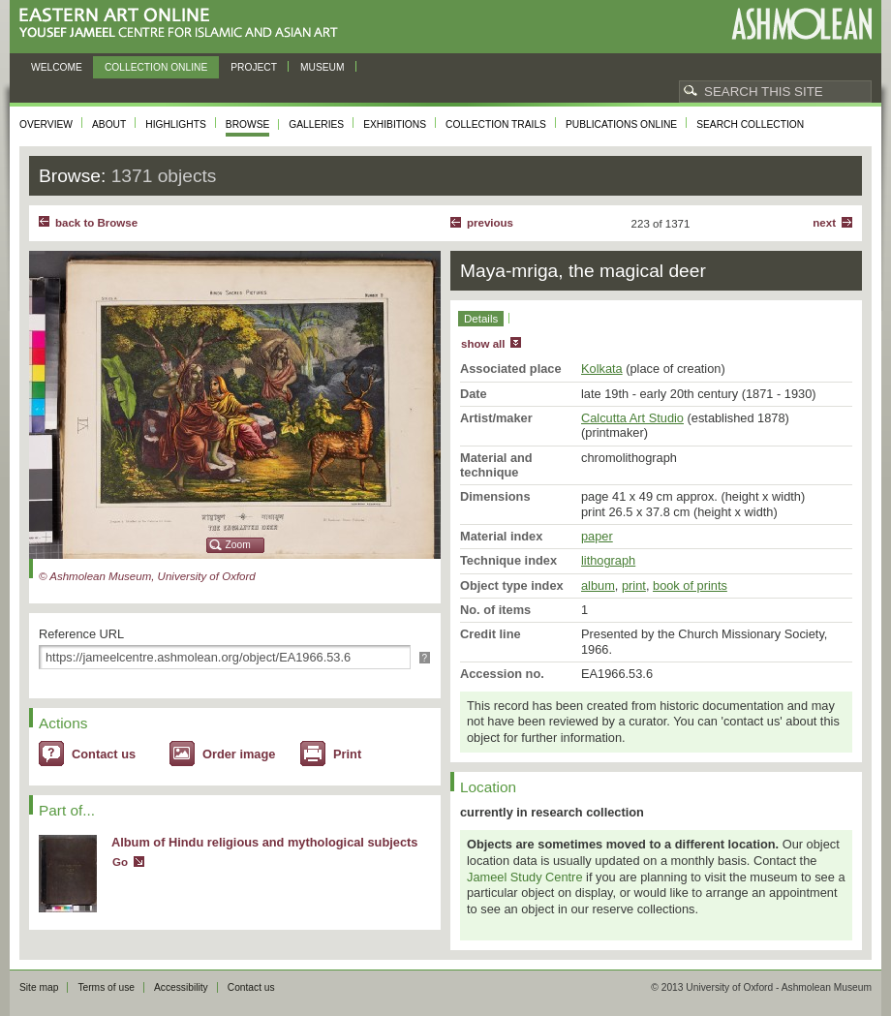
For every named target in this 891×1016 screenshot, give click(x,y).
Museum (322, 67)
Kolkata (602, 368)
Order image (238, 754)
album (598, 585)
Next (824, 223)
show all (483, 344)
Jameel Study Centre (525, 877)
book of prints (690, 585)
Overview (46, 124)
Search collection (750, 124)
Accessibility (181, 987)
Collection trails (496, 124)
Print (347, 754)
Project (253, 67)
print (634, 585)
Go (120, 862)
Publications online (621, 124)
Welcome (56, 67)
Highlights (175, 124)
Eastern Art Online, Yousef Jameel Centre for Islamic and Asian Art (183, 24)
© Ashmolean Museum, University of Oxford (147, 576)
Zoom (238, 544)
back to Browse (96, 223)
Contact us (104, 754)
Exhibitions (394, 124)
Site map (38, 987)
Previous (490, 223)
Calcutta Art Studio (632, 418)
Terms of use (106, 987)
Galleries (316, 124)
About (109, 124)
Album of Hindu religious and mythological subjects (264, 842)
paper (597, 536)
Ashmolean (801, 24)
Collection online (156, 67)
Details (481, 318)
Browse (248, 124)
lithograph (608, 560)
